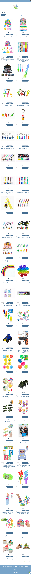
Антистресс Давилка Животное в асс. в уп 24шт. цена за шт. (23, 559)
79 (29, 561)
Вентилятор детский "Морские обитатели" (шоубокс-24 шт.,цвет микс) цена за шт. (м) (23, 490)
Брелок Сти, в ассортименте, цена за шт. (7, 148)
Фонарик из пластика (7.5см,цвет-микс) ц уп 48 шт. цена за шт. (7, 328)
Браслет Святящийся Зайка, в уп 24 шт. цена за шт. (7, 60)
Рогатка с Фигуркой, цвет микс (8, 105)
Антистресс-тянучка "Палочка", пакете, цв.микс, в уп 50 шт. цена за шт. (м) (7, 536)
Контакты (26, 566)
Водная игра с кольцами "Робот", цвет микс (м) (23, 466)
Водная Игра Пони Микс (8, 305)
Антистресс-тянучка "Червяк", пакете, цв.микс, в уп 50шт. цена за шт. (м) (23, 513)
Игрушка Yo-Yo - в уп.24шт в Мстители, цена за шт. (7, 83)
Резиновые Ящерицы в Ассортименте (23, 105)
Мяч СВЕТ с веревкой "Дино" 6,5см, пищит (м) (8, 397)
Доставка (19, 566)
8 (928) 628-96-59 (15, 569)
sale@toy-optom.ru (15, 570)
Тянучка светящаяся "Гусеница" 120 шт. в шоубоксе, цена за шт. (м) (23, 328)
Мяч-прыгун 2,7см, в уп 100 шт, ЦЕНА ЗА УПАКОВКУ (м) (23, 374)
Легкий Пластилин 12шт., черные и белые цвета (23, 306)
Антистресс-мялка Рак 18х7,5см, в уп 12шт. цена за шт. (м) (8, 443)
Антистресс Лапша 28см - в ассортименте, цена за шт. (7, 283)
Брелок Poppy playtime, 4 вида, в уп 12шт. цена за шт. (23, 170)
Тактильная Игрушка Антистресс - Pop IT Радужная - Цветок (23, 283)
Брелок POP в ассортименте (23, 260)
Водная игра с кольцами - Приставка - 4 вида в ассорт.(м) (7, 489)
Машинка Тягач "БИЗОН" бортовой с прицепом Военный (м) (23, 397)
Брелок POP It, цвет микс (23, 148)
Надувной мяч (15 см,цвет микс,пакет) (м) (7, 374)
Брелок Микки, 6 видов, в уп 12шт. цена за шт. (7, 238)
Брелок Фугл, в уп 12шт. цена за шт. (23, 192)
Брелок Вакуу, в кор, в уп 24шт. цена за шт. (7, 261)
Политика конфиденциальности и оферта (10, 566)
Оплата (22, 566)
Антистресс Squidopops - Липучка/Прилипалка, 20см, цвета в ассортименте (23, 60)
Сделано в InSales (15, 572)
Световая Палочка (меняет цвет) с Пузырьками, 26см (23, 83)
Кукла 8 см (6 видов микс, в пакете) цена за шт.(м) (23, 420)
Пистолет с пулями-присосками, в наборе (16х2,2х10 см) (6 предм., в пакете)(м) (23, 351)
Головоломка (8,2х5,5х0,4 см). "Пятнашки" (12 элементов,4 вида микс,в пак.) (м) (8, 466)
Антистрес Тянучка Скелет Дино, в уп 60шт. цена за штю (23, 37)
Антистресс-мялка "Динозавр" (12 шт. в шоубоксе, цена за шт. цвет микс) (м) (7, 559)
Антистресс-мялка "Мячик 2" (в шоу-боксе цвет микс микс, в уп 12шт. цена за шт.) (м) (23, 536)
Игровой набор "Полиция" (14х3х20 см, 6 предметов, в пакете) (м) (23, 443)
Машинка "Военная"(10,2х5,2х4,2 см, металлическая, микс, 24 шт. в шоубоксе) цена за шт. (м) (8, 420)
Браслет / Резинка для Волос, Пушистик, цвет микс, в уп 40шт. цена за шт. (8, 37)
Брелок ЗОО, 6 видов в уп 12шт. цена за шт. (7, 193)
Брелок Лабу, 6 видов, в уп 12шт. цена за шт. (23, 216)
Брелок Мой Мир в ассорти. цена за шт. (23, 237)
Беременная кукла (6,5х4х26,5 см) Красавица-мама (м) (7, 513)
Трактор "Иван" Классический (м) (7, 350)
